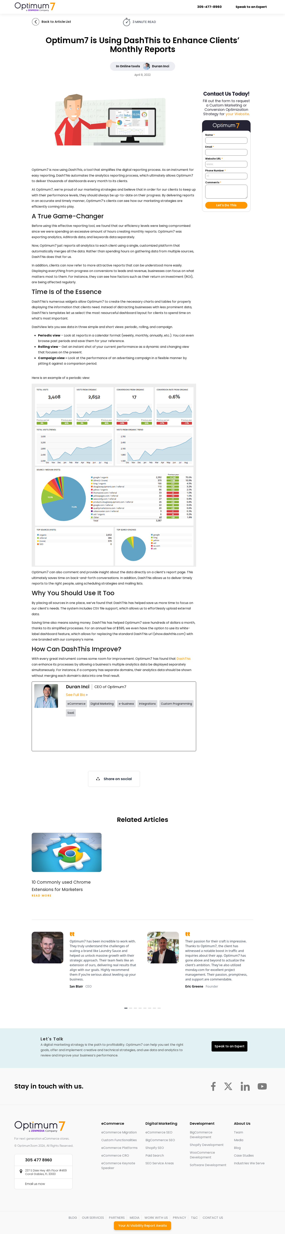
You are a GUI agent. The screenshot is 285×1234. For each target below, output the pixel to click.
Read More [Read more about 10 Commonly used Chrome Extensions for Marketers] (41, 895)
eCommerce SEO (158, 1132)
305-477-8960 (210, 7)
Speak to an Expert (251, 7)
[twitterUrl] (81, 734)
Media (238, 1140)
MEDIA (135, 1217)
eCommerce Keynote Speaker (118, 1165)
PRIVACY (179, 1217)
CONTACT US (213, 1217)
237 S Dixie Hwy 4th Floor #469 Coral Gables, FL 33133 (46, 1172)
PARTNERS (117, 1217)
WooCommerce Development (202, 1155)
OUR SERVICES (93, 1217)
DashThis (184, 658)
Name (210, 135)
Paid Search (154, 1155)
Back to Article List (56, 21)
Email (209, 147)
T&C (194, 1217)
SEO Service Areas (159, 1163)
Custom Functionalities (119, 1140)
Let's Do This (226, 205)
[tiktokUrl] (146, 734)
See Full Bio (75, 694)
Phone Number (215, 170)
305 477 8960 (38, 1160)
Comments (213, 182)
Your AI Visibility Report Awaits (142, 1225)
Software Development (208, 1165)
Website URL (214, 159)
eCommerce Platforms (119, 1148)
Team (238, 1132)
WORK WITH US (156, 1217)
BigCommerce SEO (160, 1140)
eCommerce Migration (119, 1132)
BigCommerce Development (201, 1134)
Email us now (35, 1184)
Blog (237, 1148)
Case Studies (244, 1155)
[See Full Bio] (86, 695)
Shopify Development (207, 1145)
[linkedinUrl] (178, 734)
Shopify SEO (154, 1148)
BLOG (72, 1217)
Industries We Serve (249, 1163)
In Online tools (128, 66)
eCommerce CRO (115, 1155)
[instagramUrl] (113, 734)
